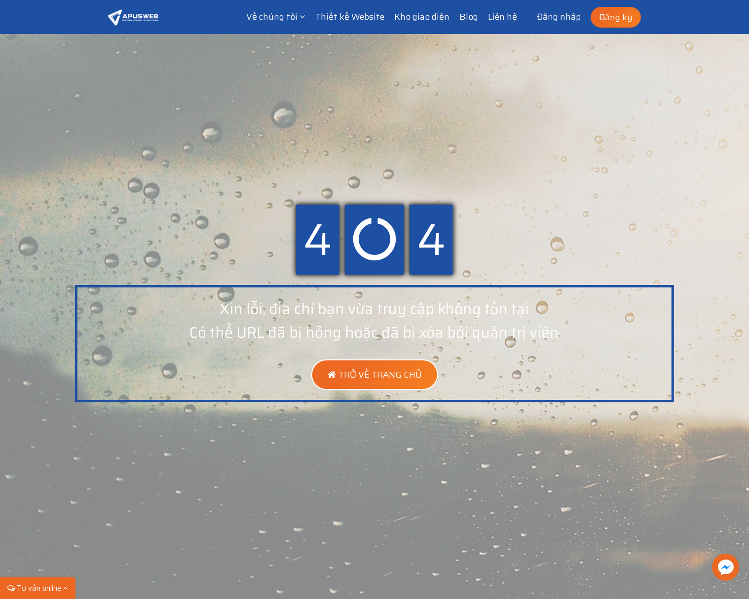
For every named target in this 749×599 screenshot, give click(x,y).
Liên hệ (502, 17)
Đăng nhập (559, 17)
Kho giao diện (421, 17)
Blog (468, 17)
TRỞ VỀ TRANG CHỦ (374, 375)
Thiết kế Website (349, 17)
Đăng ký (616, 17)
